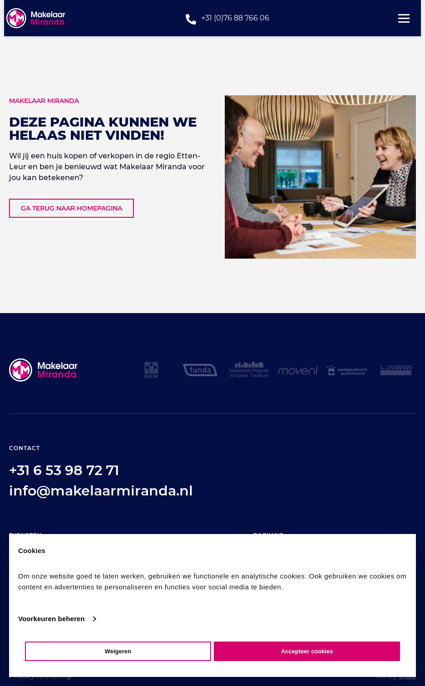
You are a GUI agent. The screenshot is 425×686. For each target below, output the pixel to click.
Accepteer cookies (307, 651)
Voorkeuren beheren (51, 618)
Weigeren (118, 651)
